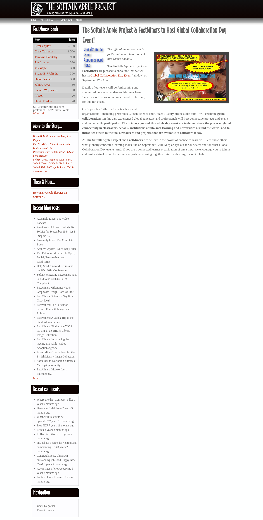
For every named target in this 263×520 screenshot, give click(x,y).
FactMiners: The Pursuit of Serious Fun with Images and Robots (53, 309)
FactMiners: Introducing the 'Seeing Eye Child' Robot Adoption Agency (53, 343)
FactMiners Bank (64, 20)
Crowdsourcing (93, 49)
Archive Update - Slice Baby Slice (56, 248)
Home (33, 20)
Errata (40, 429)
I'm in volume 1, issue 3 (50, 477)
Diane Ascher (43, 79)
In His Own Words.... (49, 434)
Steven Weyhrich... (46, 90)
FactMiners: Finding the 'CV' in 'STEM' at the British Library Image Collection (55, 330)
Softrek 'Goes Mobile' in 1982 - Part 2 (52, 163)
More (36, 378)
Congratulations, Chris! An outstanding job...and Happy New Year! (56, 460)
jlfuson (39, 95)
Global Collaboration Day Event (110, 75)
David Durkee (43, 101)
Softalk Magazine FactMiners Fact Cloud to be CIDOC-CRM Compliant (57, 279)
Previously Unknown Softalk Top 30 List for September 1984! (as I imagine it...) (56, 231)
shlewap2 (40, 68)
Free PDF (42, 425)
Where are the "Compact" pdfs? (55, 399)
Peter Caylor (42, 46)
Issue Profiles (46, 20)
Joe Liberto (42, 62)
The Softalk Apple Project (80, 7)
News (87, 65)
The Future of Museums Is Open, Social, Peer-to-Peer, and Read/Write (56, 257)
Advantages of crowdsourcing (54, 468)
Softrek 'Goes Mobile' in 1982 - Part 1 (52, 159)
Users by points (46, 505)
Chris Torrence (44, 51)
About (79, 20)
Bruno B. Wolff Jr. (46, 73)
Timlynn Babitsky (46, 57)
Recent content (45, 510)
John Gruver (42, 84)
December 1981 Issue (49, 408)
